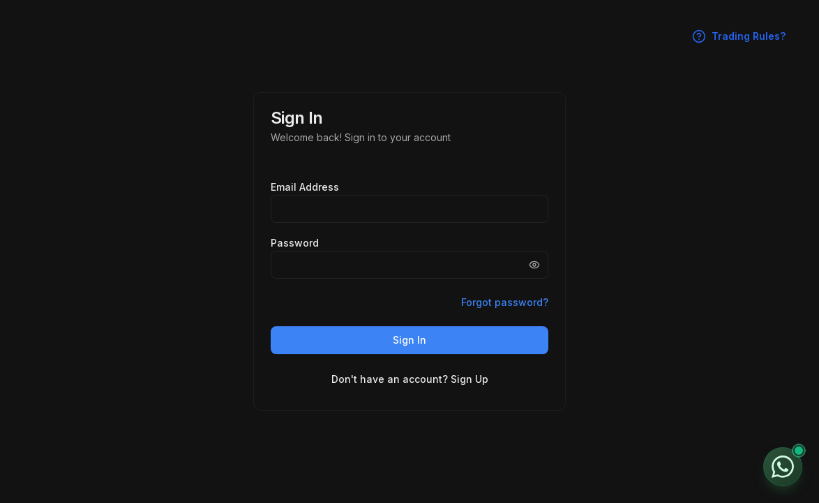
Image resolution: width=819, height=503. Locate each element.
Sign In (409, 340)
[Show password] (534, 264)
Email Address (305, 187)
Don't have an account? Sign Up (409, 379)
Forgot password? (504, 302)
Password (295, 243)
